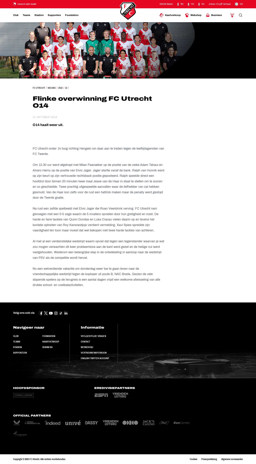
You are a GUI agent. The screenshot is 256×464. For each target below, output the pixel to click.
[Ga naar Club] (16, 15)
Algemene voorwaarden (232, 459)
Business (47, 347)
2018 (60, 87)
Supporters (20, 352)
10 (66, 87)
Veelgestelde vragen (93, 336)
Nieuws (52, 87)
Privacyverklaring (209, 459)
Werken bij (87, 347)
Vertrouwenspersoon (94, 352)
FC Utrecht (39, 87)
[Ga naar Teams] (26, 15)
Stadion (17, 347)
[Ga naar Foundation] (71, 15)
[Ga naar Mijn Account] (232, 15)
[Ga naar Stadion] (39, 15)
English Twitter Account (95, 358)
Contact (85, 341)
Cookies (193, 459)
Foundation (48, 336)
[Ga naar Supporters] (54, 15)
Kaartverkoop (50, 341)
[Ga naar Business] (214, 15)
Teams (16, 341)
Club (16, 336)
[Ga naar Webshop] (193, 15)
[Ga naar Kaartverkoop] (170, 15)
